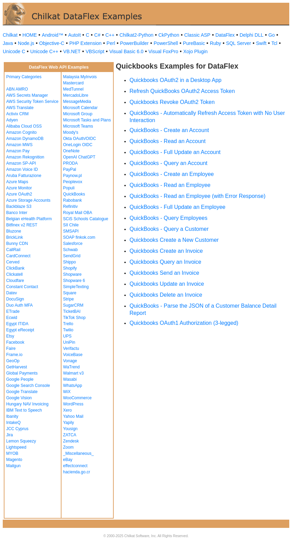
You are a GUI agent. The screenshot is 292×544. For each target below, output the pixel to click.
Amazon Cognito (21, 132)
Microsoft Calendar (80, 107)
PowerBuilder (134, 43)
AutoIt (74, 35)
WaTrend (71, 367)
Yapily (68, 422)
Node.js (26, 43)
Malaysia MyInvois (80, 76)
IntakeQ (13, 422)
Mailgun (13, 465)
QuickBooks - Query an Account (168, 163)
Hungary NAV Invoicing (27, 404)
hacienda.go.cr (76, 472)
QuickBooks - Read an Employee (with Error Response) (198, 196)
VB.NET (72, 51)
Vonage (70, 360)
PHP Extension (85, 43)
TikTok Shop (74, 317)
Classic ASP (197, 35)
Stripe (68, 299)
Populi (69, 188)
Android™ (52, 35)
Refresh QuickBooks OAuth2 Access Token (182, 91)
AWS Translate (20, 107)
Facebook (15, 342)
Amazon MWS (19, 144)
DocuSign (15, 299)
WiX (67, 391)
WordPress (73, 404)
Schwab (70, 249)
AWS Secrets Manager (27, 95)
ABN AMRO (17, 89)
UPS (67, 336)
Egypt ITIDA (17, 323)
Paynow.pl (72, 175)
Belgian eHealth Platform (29, 218)
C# (97, 35)
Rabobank (72, 200)
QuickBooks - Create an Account (169, 130)
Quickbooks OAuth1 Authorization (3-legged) (184, 323)
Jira (9, 435)
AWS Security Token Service (32, 101)
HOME (29, 35)
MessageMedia (77, 101)
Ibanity (12, 416)
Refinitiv (70, 206)
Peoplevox (72, 181)
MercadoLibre (75, 95)
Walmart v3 (73, 373)
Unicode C (14, 51)
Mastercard (73, 83)
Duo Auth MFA (19, 305)
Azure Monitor (19, 188)
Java (8, 43)
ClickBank (15, 268)
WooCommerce (77, 397)
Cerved (13, 262)
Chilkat (10, 35)
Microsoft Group (77, 113)
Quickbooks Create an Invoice (166, 251)
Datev (11, 293)
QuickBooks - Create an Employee (172, 174)
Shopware (72, 274)
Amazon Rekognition (25, 157)
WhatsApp (72, 385)
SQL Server (238, 43)
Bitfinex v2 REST (21, 225)
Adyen (12, 120)
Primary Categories (24, 76)
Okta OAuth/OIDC (79, 138)
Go (271, 35)
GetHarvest (16, 367)
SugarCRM (73, 305)
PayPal (69, 169)
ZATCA (69, 435)
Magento (14, 459)
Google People (19, 379)
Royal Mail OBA (77, 212)
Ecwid (11, 317)
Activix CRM (17, 113)
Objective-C (51, 43)
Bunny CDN (17, 243)
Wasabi (70, 379)
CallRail (13, 249)
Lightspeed (16, 447)
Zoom (68, 447)
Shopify (70, 268)
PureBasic (194, 43)
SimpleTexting (76, 286)
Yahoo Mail (73, 416)
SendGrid (72, 255)
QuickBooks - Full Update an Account (175, 152)
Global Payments (21, 373)
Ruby (215, 43)
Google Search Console (28, 385)
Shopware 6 (74, 280)
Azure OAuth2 (19, 194)
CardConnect (18, 255)
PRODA (70, 163)
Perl (110, 43)
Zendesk (71, 441)
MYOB (12, 453)
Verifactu (71, 348)
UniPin (69, 342)
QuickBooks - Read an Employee (170, 185)
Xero (67, 410)
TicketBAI (72, 311)
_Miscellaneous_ (78, 453)
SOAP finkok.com (79, 237)
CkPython (168, 35)
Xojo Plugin (195, 51)
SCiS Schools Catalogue (85, 218)
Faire (10, 348)
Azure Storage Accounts (28, 200)
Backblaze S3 (18, 206)
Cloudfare (15, 280)
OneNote (71, 151)
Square (70, 293)
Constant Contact (22, 286)
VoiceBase (73, 354)
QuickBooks (74, 194)
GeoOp (13, 360)
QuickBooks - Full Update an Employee (177, 207)
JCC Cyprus (17, 428)
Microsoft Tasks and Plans (87, 120)
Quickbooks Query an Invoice (165, 262)
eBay (67, 459)
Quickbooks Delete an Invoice (166, 295)
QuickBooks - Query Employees (168, 218)
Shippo (69, 262)
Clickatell (14, 274)
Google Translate (21, 391)
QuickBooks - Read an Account (167, 141)
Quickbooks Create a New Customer (174, 240)
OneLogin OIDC (77, 144)
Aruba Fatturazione (23, 175)
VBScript (95, 51)
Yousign (70, 428)
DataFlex (225, 35)
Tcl (274, 43)
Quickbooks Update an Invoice (167, 284)
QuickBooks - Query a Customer (169, 229)
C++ (109, 35)
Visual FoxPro (163, 51)
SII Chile (71, 225)
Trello (68, 323)
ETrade (13, 311)
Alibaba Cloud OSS (24, 126)
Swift (261, 43)
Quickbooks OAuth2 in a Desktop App (176, 80)
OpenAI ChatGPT (79, 157)
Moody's (70, 132)
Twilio (68, 330)
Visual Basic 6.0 (126, 51)
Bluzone (13, 231)
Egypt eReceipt (20, 330)
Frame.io (14, 354)
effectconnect (75, 465)
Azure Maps (17, 181)
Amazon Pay (18, 151)
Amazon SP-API (21, 163)
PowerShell (166, 43)
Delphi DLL (251, 35)
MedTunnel (73, 89)
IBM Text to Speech (24, 410)
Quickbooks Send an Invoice (164, 273)
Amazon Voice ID (22, 169)
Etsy (10, 336)
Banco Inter (16, 212)
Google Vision (19, 397)
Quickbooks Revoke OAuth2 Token (172, 102)
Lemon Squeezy (21, 441)
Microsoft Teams (78, 126)
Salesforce (73, 243)
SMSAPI (71, 231)
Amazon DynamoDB (25, 138)
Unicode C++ (44, 51)
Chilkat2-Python (137, 35)
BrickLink (14, 237)
